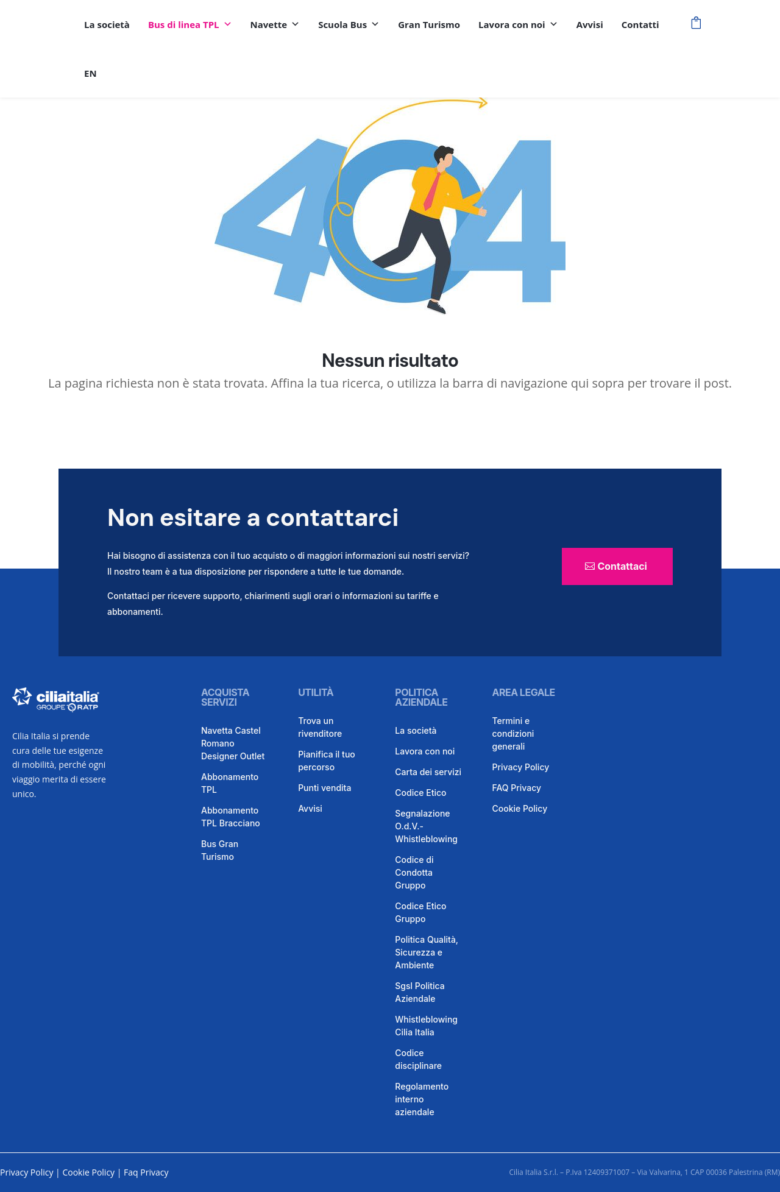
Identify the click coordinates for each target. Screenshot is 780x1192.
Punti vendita (324, 787)
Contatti (640, 24)
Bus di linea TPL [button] (190, 24)
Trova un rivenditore (320, 727)
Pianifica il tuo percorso (326, 760)
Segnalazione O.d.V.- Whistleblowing (426, 826)
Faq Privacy (146, 1172)
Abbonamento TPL (229, 783)
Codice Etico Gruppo (420, 912)
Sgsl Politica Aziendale (419, 992)
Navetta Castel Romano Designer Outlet (232, 743)
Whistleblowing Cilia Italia (426, 1025)
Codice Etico (420, 792)
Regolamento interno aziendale (421, 1099)
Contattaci (622, 566)
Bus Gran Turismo (219, 850)
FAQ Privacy (516, 787)
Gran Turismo (429, 24)
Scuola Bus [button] (349, 24)
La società (107, 24)
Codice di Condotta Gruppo (414, 872)
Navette (275, 24)
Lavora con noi (518, 24)
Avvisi (589, 24)
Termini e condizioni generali (513, 733)
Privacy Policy (520, 767)
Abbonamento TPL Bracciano (230, 816)
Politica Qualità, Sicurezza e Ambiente (426, 952)
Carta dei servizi (428, 772)
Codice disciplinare (418, 1059)
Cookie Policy (519, 808)
